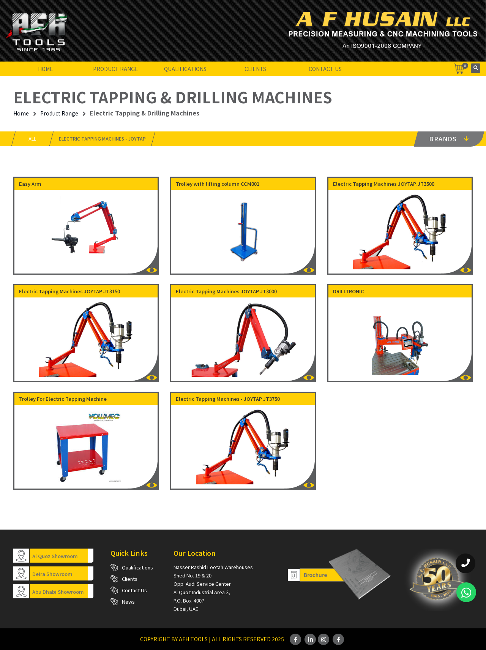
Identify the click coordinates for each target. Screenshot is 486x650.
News (128, 601)
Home (45, 69)
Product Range (115, 69)
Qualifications (185, 69)
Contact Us (325, 69)
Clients (255, 69)
